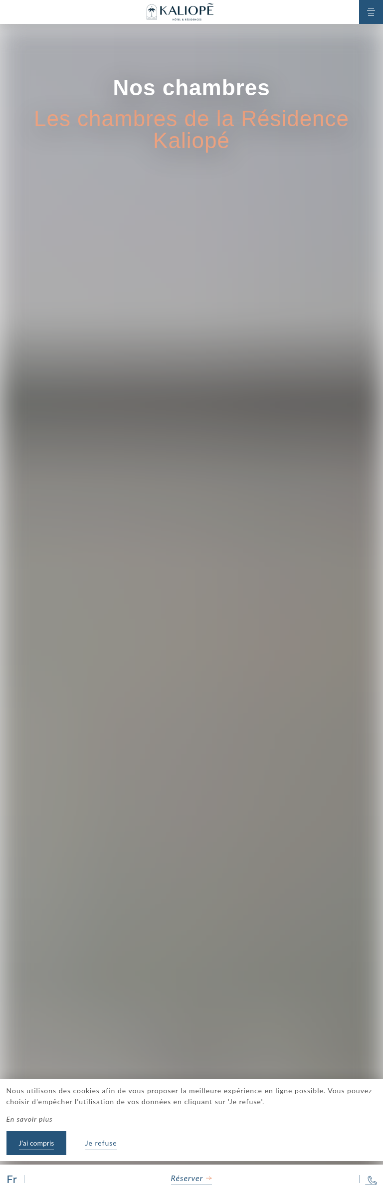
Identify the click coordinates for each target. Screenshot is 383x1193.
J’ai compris (36, 1143)
